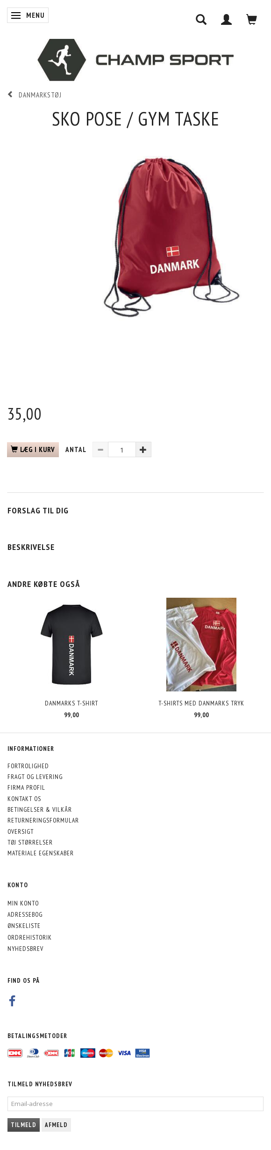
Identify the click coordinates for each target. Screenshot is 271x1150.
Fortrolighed (28, 766)
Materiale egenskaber (40, 853)
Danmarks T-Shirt (71, 703)
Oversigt (20, 831)
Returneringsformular (43, 820)
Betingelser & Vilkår (39, 809)
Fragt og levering (35, 776)
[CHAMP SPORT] (135, 60)
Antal (76, 449)
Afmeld (56, 1125)
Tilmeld (23, 1125)
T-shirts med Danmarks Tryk (201, 703)
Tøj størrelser (30, 842)
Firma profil (26, 787)
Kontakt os (24, 798)
